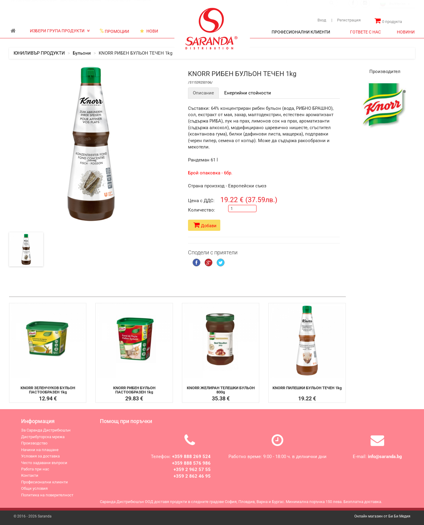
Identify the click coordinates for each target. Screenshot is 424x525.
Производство (117, 6)
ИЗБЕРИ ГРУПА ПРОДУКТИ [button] (60, 30)
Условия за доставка (40, 459)
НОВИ (149, 31)
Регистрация (346, 20)
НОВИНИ (406, 32)
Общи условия (34, 491)
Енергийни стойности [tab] (247, 93)
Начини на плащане (40, 452)
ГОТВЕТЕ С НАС (365, 32)
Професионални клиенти (44, 485)
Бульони (82, 53)
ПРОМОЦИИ (114, 31)
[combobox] (397, 10)
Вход (321, 20)
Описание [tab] (203, 93)
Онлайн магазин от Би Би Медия (382, 516)
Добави (204, 225)
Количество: (201, 210)
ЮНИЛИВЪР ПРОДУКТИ (39, 53)
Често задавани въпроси (44, 465)
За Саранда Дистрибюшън (34, 6)
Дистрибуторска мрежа (81, 6)
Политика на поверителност (47, 498)
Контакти (142, 6)
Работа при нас (35, 472)
